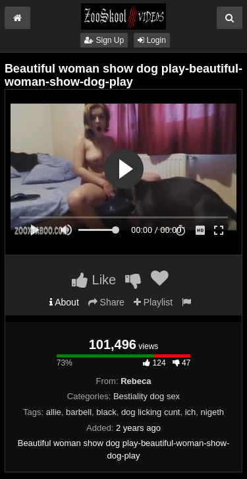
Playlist (153, 302)
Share (106, 302)
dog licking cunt (150, 412)
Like (94, 279)
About (64, 302)
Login (152, 40)
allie (53, 412)
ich (190, 412)
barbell (79, 412)
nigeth (212, 412)
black (106, 412)
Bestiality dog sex (146, 396)
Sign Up (104, 40)
